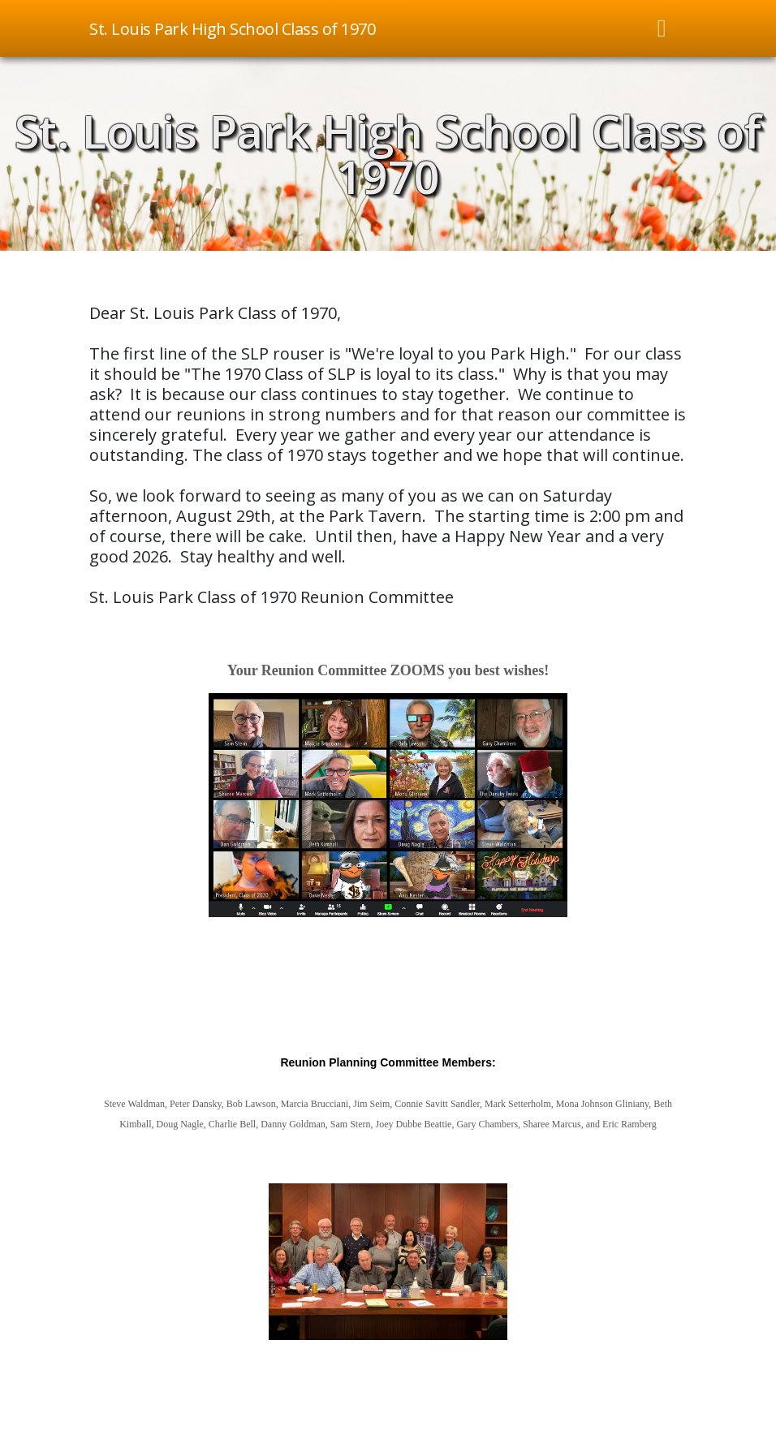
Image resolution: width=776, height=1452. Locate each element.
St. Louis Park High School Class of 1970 (388, 153)
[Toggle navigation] (662, 28)
